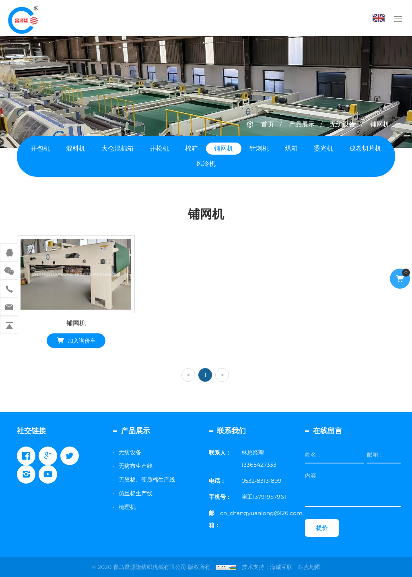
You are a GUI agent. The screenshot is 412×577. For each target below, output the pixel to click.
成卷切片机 (365, 148)
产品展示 (302, 124)
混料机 (75, 148)
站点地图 (309, 567)
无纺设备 (342, 124)
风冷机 (206, 164)
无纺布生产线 (135, 465)
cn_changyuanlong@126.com (261, 513)
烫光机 (323, 148)
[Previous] (188, 386)
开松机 (159, 148)
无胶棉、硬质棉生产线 (147, 479)
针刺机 (259, 148)
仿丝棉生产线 (135, 493)
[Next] (222, 386)
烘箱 (291, 148)
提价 (322, 528)
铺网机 (379, 124)
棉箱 (191, 148)
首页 (267, 124)
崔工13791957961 (263, 496)
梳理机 (127, 507)
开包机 (40, 148)
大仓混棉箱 (117, 148)
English (380, 18)
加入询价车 (82, 341)
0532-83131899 (261, 480)
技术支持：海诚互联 (267, 567)
